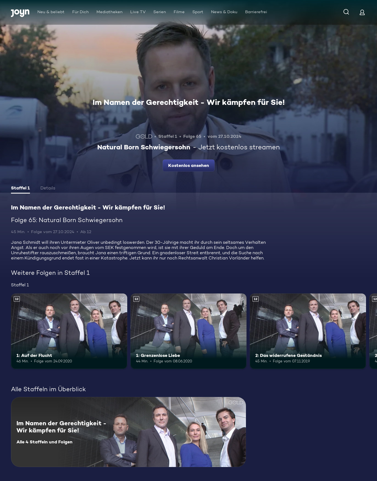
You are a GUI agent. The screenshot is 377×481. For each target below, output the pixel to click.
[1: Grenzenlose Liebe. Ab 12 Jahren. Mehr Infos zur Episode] (189, 331)
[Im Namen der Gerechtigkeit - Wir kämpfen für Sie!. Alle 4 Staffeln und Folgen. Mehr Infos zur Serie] (128, 432)
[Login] (362, 12)
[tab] (20, 189)
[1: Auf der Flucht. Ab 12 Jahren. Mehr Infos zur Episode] (69, 331)
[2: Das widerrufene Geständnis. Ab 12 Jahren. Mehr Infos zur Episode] (308, 331)
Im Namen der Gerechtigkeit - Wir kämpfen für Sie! (189, 102)
